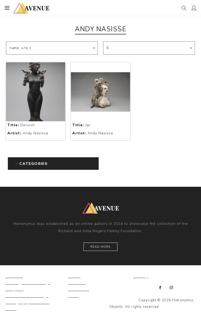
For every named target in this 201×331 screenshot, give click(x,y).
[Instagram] (171, 288)
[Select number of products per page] (149, 48)
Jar (81, 125)
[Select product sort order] (52, 48)
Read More (100, 247)
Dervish (21, 125)
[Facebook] (160, 288)
